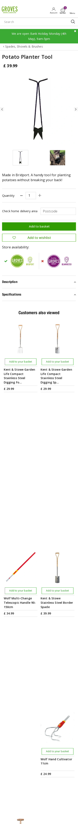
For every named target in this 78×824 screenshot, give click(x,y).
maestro (37, 816)
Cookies (54, 808)
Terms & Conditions (15, 808)
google (28, 816)
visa (56, 816)
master (46, 816)
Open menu (73, 10)
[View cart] (63, 10)
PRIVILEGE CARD (39, 649)
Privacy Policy (38, 808)
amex (9, 816)
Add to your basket (20, 361)
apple (18, 816)
